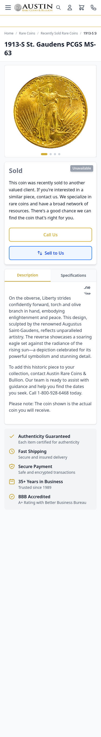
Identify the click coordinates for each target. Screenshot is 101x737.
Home (8, 33)
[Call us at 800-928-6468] (93, 7)
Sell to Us (50, 253)
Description (27, 275)
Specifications (73, 275)
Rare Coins (27, 33)
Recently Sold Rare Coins (59, 33)
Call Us (50, 235)
